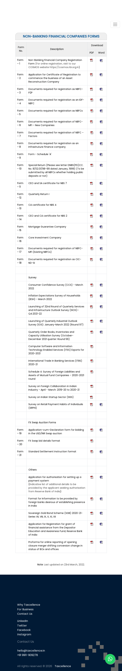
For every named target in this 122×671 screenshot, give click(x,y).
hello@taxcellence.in (31, 651)
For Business (25, 609)
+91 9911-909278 (27, 655)
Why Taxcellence (28, 605)
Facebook (24, 630)
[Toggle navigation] (115, 24)
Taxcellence (63, 666)
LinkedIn (22, 621)
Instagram (24, 634)
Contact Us (24, 614)
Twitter (22, 626)
